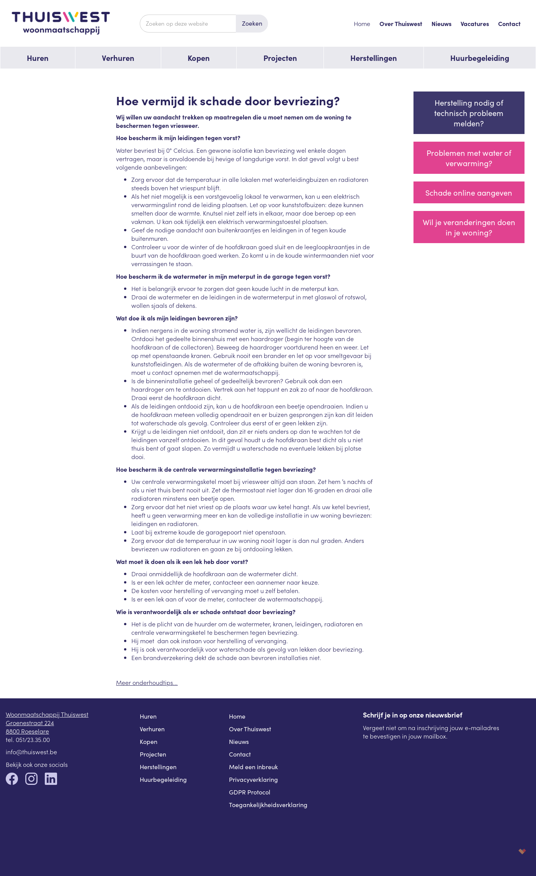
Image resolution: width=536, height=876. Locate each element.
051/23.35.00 (33, 739)
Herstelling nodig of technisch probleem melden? (468, 112)
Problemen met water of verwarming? (469, 157)
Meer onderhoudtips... (147, 682)
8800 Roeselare (27, 731)
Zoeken (252, 23)
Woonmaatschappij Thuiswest (47, 714)
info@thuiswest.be (31, 751)
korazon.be (510, 851)
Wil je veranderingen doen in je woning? (469, 227)
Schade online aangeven (468, 192)
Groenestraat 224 (30, 722)
